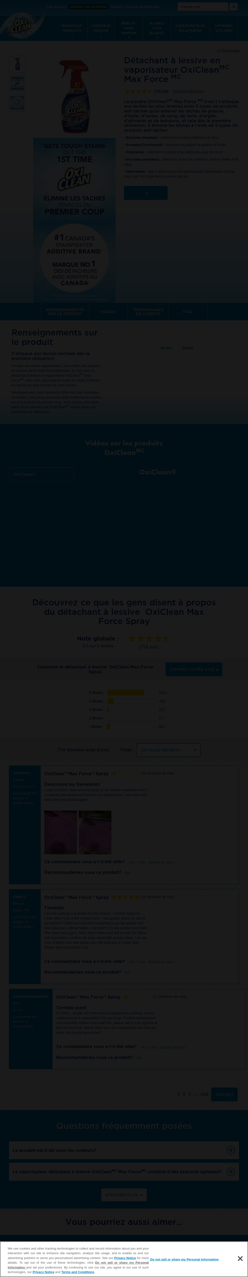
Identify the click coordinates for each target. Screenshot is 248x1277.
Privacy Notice (125, 1258)
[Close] (240, 1258)
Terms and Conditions (77, 1272)
